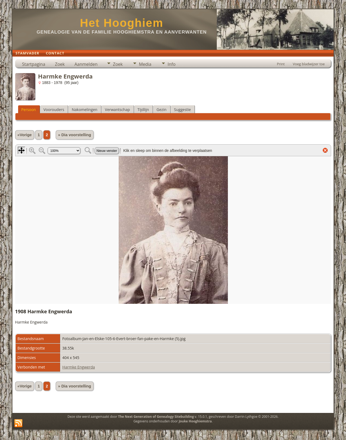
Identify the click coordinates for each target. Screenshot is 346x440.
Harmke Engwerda (78, 367)
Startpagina (33, 64)
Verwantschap (117, 109)
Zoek (60, 64)
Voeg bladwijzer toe (309, 63)
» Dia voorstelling (74, 135)
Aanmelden (85, 64)
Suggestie (182, 109)
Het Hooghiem (122, 23)
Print (281, 63)
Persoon (28, 109)
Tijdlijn (143, 109)
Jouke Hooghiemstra (195, 421)
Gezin (162, 109)
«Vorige (25, 135)
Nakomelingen (84, 109)
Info (171, 64)
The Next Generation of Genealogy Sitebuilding (156, 416)
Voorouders (54, 109)
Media (145, 64)
